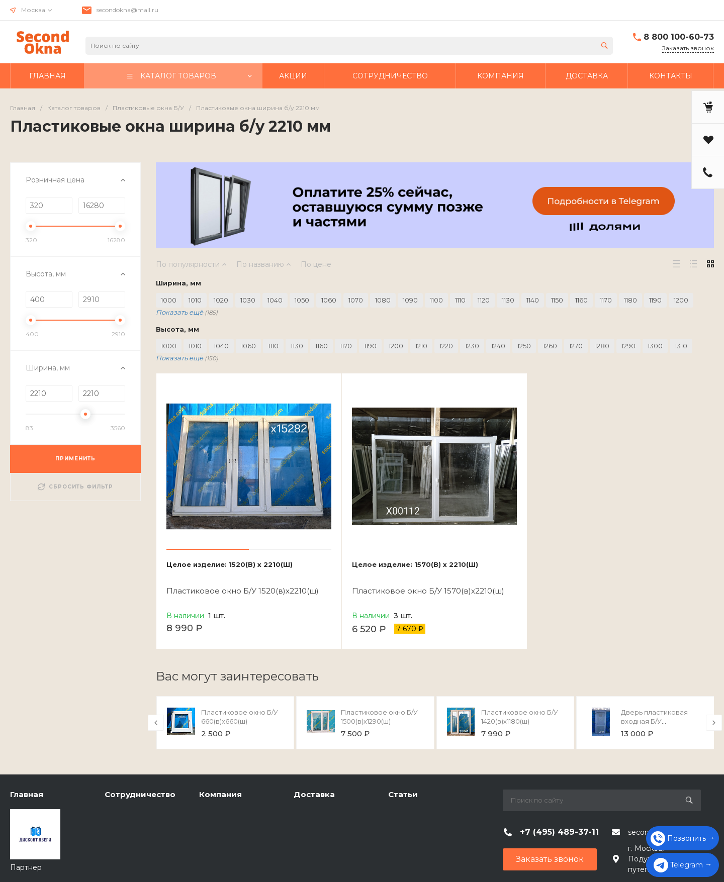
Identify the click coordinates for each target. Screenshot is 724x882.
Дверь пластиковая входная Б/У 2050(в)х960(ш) (654, 721)
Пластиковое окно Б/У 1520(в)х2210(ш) (242, 591)
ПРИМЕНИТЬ (75, 458)
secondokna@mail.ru (127, 10)
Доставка (314, 794)
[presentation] (156, 723)
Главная (26, 794)
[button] (207, 549)
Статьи (403, 794)
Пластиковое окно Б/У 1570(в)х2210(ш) (428, 591)
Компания (220, 794)
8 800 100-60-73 (679, 37)
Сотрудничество (140, 794)
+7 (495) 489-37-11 (559, 832)
